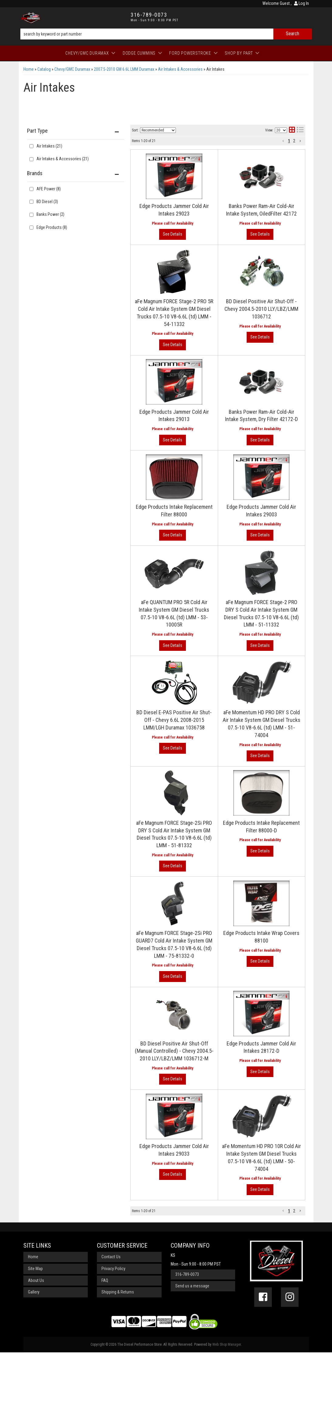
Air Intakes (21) (49, 146)
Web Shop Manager (226, 1399)
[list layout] (300, 130)
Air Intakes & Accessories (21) (62, 158)
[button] (166, 34)
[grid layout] (292, 130)
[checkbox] (31, 189)
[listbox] (158, 130)
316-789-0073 (187, 1329)
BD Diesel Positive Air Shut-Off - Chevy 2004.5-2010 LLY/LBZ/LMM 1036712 (215, 332)
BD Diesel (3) (47, 201)
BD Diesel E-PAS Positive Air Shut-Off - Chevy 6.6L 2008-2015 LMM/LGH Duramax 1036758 (216, 721)
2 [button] (294, 140)
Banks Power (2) (50, 214)
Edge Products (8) (51, 227)
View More (280, 177)
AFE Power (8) (48, 188)
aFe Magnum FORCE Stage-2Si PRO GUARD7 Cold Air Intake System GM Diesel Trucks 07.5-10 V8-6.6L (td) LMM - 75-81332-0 (216, 947)
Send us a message (192, 1340)
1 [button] (289, 140)
